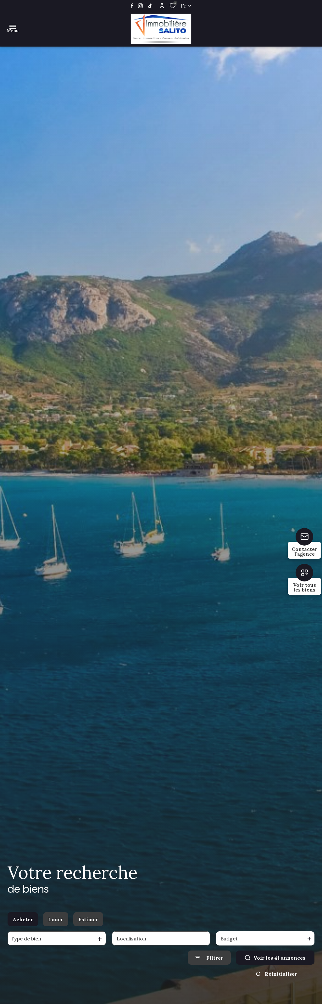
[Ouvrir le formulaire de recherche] (209, 958)
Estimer (88, 919)
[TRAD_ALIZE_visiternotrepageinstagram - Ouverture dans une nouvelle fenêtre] (140, 5)
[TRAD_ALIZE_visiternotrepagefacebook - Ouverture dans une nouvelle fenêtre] (132, 5)
